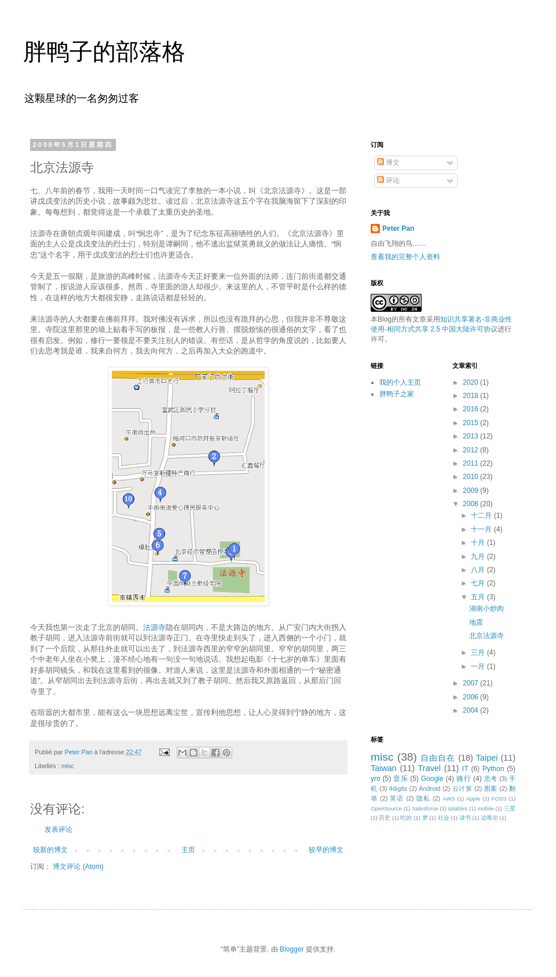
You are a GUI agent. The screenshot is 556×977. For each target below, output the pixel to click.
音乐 (400, 779)
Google (432, 779)
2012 (471, 450)
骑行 (463, 779)
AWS (448, 798)
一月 (479, 666)
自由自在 (437, 757)
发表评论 (58, 829)
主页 (188, 850)
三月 (479, 652)
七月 (479, 583)
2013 (471, 436)
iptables (457, 808)
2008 (471, 504)
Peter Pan (398, 228)
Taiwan (384, 768)
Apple (473, 798)
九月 (479, 556)
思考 (491, 778)
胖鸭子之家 (396, 394)
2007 (471, 683)
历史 (384, 817)
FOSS (499, 798)
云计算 (462, 788)
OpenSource (386, 808)
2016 (471, 409)
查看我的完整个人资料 (405, 257)
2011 (471, 463)
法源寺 (154, 627)
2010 (471, 477)
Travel (429, 768)
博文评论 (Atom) (78, 866)
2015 (471, 423)
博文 (388, 162)
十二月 (482, 515)
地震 (476, 622)
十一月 (482, 529)
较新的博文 (50, 850)
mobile (485, 808)
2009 (471, 490)
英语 (397, 798)
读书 (465, 817)
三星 (509, 808)
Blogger (291, 949)
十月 (479, 543)
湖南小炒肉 (486, 608)
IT (465, 769)
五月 (479, 597)
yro (376, 779)
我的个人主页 (400, 382)
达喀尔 (489, 817)
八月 (479, 570)
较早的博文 (326, 850)
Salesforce (425, 808)
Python (493, 769)
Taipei (487, 757)
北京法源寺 (486, 636)
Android (429, 788)
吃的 (406, 817)
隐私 (423, 798)
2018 (471, 396)
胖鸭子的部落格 (104, 51)
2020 (471, 382)
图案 (491, 788)
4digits (398, 788)
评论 (388, 180)
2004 (471, 710)
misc (67, 765)
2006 (471, 697)
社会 (443, 817)
